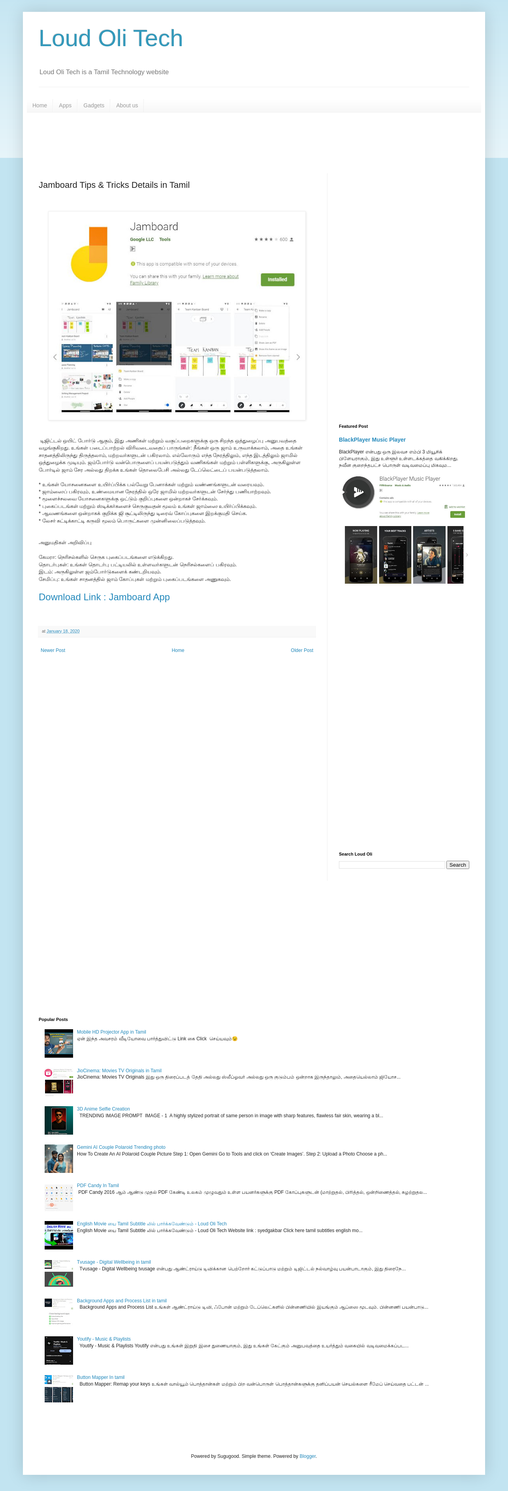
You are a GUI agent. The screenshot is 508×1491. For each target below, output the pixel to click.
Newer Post (53, 650)
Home (39, 105)
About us (127, 105)
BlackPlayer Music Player (372, 439)
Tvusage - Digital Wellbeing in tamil (114, 1262)
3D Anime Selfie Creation (103, 1109)
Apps (65, 105)
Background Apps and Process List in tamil (122, 1301)
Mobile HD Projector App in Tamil (111, 1032)
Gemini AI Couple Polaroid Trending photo (121, 1147)
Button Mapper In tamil (101, 1377)
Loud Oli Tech (111, 38)
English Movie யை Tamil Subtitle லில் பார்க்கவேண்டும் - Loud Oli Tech (152, 1224)
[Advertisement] (230, 142)
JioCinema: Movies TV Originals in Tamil (119, 1070)
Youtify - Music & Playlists (104, 1339)
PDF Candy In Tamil (98, 1185)
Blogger (307, 1456)
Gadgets (93, 105)
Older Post (302, 650)
